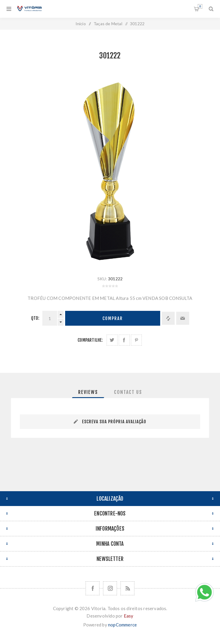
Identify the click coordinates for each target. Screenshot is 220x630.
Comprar (112, 318)
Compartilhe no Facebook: (124, 340)
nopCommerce (122, 624)
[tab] (88, 392)
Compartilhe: (90, 340)
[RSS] (127, 588)
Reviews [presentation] (88, 392)
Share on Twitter (112, 340)
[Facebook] (92, 588)
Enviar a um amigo (182, 318)
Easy (129, 615)
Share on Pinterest (136, 340)
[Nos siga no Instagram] (110, 588)
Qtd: (35, 318)
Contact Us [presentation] (128, 392)
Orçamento (200, 6)
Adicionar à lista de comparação (168, 318)
